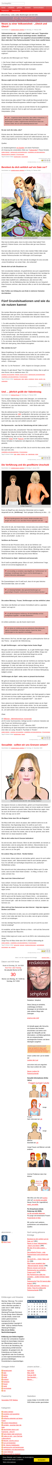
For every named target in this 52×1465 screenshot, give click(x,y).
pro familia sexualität (40, 1200)
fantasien (6, 1382)
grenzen (22, 945)
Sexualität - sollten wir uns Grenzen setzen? (24, 745)
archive (5, 1416)
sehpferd (11, 7)
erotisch (6, 1379)
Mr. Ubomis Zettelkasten (11, 1445)
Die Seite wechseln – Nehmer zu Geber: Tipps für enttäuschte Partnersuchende (38, 1288)
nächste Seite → (46, 957)
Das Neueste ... (32, 1377)
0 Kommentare (20, 154)
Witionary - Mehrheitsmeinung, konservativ (18, 719)
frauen (23, 734)
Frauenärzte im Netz (34, 1218)
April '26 (37, 1317)
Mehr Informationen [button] (9, 1462)
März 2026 (30, 1373)
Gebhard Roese (15, 395)
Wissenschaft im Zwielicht (8, 154)
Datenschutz (16, 10)
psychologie (25, 156)
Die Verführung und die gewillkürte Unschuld (25, 465)
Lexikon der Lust (32, 1060)
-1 (43, 160)
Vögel (11, 439)
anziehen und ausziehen (8, 374)
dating (26, 379)
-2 (42, 160)
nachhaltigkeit (40, 945)
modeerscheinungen (30, 945)
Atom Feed (7, 1242)
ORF (19, 414)
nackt (5, 1386)
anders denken (5, 152)
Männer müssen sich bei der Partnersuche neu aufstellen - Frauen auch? (37, 1270)
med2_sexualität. (32, 1204)
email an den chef (33, 1018)
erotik (5, 1377)
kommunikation (39, 7)
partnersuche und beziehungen (18, 152)
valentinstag (31, 454)
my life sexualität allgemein (36, 1213)
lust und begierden (9, 1443)
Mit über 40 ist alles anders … (37, 1248)
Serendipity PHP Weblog (9, 1400)
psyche (41, 379)
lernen (36, 379)
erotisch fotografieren (10, 1423)
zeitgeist (13, 947)
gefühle (19, 7)
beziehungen (17, 156)
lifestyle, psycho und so (21, 374)
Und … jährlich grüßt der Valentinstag (21, 391)
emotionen (31, 379)
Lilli (41, 1119)
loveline (44, 1198)
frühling (23, 454)
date (23, 379)
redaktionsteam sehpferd (17, 29)
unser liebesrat (8, 1452)
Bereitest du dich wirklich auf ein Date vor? (24, 167)
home (3, 7)
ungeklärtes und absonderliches (36, 152)
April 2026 (30, 1370)
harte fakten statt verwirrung (12, 1434)
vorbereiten (4, 381)
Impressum (5, 10)
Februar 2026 (31, 1375)
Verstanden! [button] (41, 1460)
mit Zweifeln (20, 148)
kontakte (28, 7)
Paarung (21, 439)
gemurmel (16, 945)
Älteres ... (30, 1379)
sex (44, 379)
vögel (36, 454)
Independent (33, 150)
